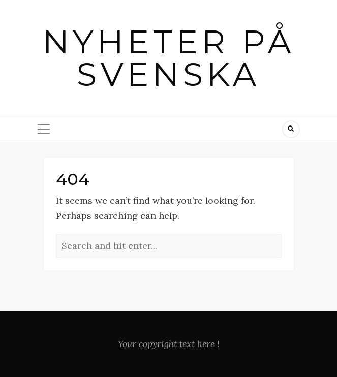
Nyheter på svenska (169, 57)
